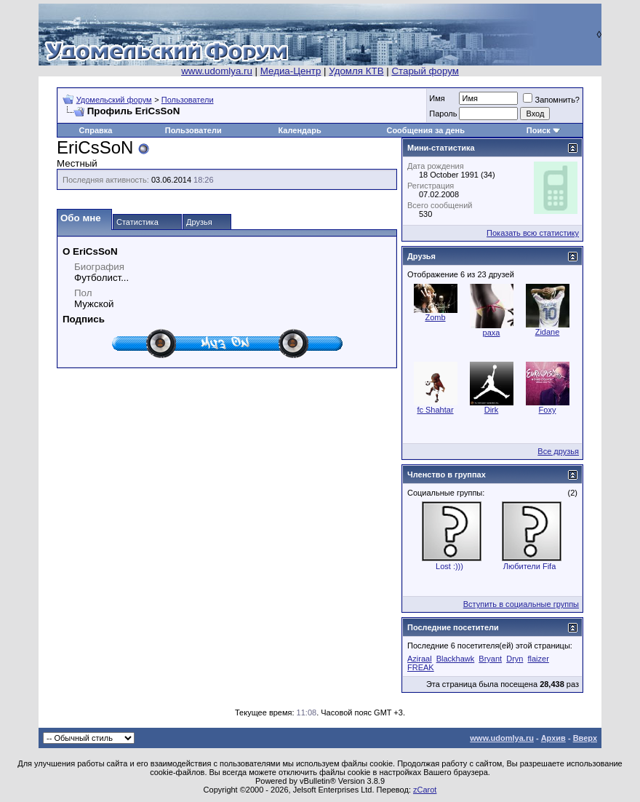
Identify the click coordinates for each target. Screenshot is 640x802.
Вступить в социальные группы (521, 604)
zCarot (424, 789)
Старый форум (424, 70)
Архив (553, 738)
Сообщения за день (425, 130)
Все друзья (558, 451)
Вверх (585, 738)
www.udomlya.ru (216, 70)
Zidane (547, 331)
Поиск (539, 130)
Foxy (547, 409)
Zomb (435, 317)
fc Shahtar (435, 409)
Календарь (300, 130)
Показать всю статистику (533, 233)
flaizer (537, 658)
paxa (491, 332)
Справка (96, 130)
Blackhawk (455, 658)
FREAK (420, 667)
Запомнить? (551, 99)
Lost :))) (449, 566)
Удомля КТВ (356, 70)
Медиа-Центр (290, 70)
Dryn (514, 658)
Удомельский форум (114, 99)
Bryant (490, 658)
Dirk (491, 409)
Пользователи (187, 99)
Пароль (443, 113)
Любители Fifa (529, 566)
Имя (436, 98)
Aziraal (419, 658)
